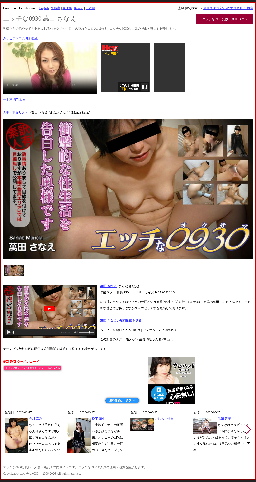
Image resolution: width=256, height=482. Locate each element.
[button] (248, 429)
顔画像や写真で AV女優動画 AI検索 (228, 8)
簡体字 (67, 8)
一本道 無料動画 (14, 99)
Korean (78, 8)
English (44, 8)
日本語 (90, 8)
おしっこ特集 (164, 418)
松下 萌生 (98, 418)
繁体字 (55, 8)
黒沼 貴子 (224, 418)
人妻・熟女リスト (15, 112)
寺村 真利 (35, 418)
